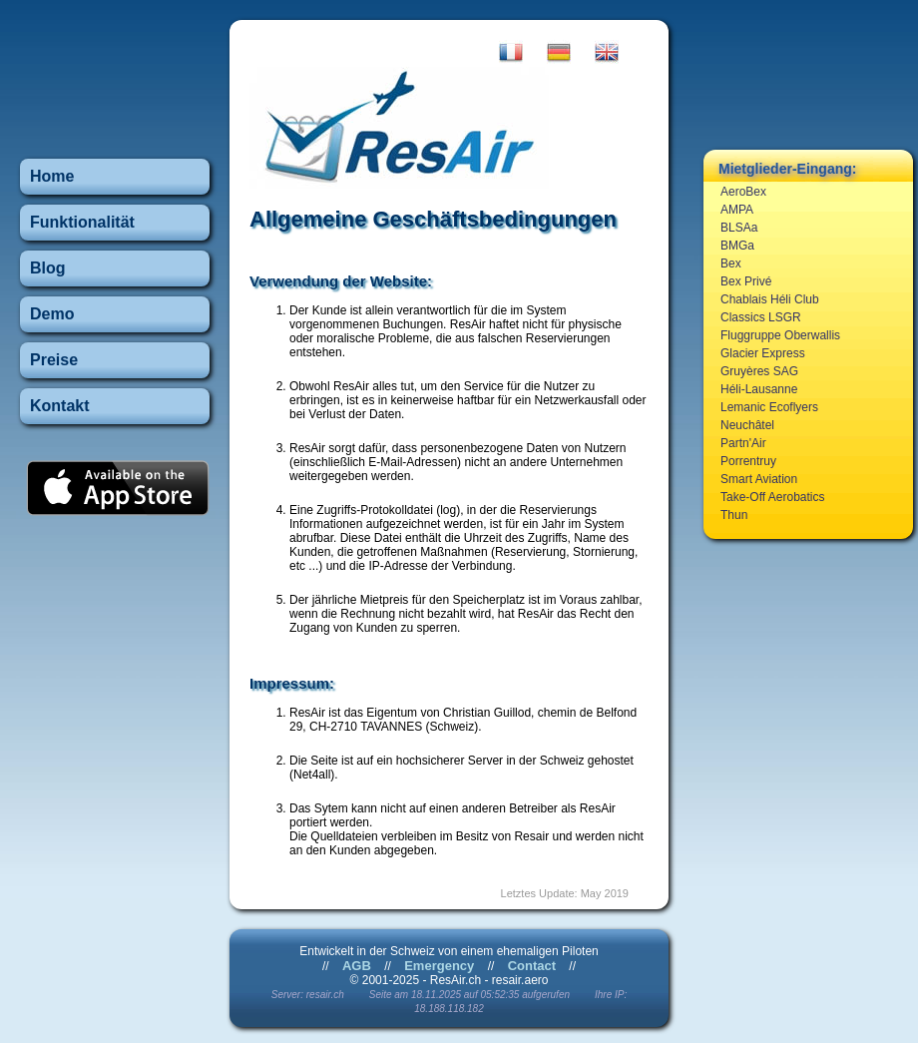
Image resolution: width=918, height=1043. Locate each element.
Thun (733, 515)
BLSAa (738, 228)
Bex (730, 263)
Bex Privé (745, 281)
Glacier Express (762, 353)
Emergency (439, 965)
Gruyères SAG (759, 371)
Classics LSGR (760, 317)
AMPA (736, 210)
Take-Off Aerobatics (772, 497)
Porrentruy (748, 461)
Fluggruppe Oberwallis (780, 335)
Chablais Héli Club (769, 299)
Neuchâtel (747, 425)
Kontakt (60, 405)
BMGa (737, 246)
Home (52, 176)
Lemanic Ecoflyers (769, 407)
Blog (48, 268)
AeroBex (743, 192)
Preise (54, 359)
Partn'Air (743, 443)
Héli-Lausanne (758, 389)
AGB (356, 965)
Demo (52, 313)
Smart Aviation (758, 479)
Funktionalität (82, 222)
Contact (532, 965)
